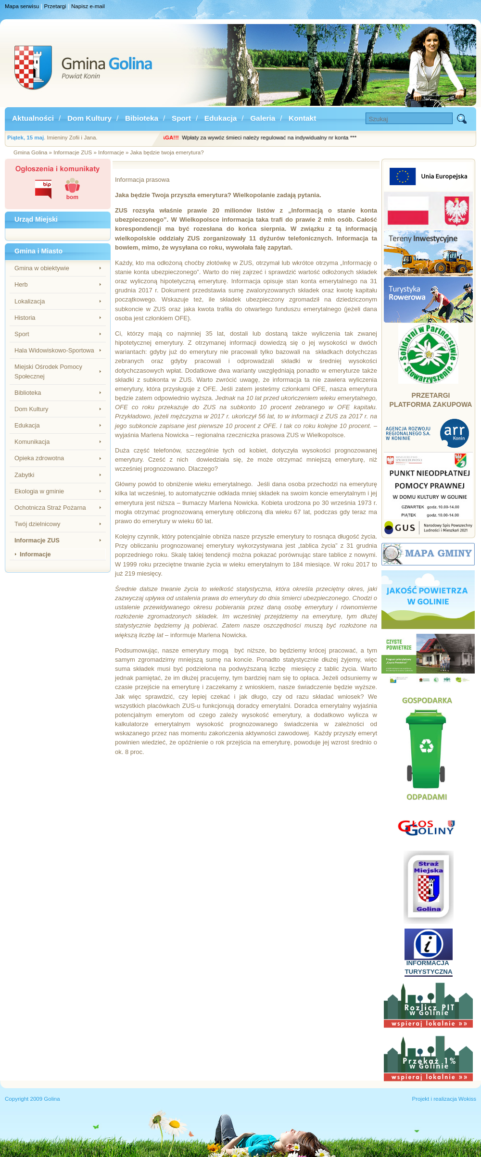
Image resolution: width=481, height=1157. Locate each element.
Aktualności (33, 118)
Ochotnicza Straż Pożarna (50, 507)
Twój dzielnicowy (37, 524)
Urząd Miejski (36, 219)
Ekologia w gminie (39, 491)
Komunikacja (32, 441)
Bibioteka (141, 118)
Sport (181, 118)
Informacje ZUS (37, 540)
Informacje (35, 554)
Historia (24, 317)
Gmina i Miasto (38, 251)
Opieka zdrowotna (39, 458)
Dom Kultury (89, 118)
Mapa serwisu (22, 6)
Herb (21, 284)
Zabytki (24, 474)
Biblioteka (27, 392)
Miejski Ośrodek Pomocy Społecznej (48, 371)
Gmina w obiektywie (41, 268)
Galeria (262, 118)
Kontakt (302, 118)
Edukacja (220, 118)
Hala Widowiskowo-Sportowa (54, 350)
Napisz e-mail (88, 6)
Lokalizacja (29, 301)
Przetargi (55, 6)
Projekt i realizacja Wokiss (444, 1099)
